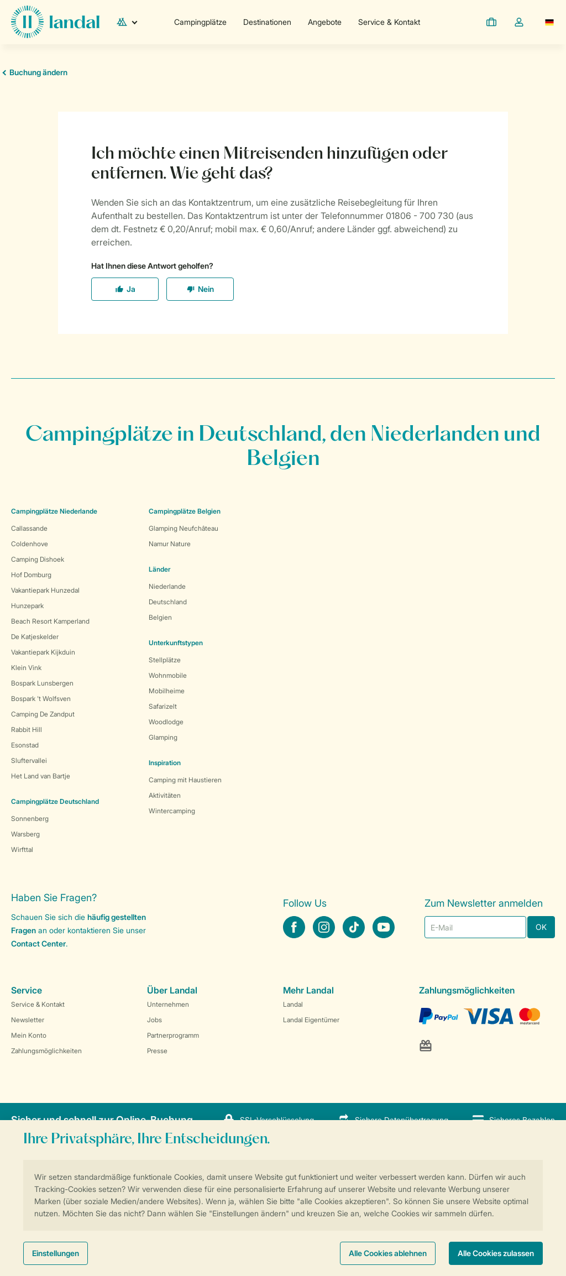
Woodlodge (166, 722)
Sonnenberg (30, 818)
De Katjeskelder (35, 636)
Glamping (163, 737)
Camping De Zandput (43, 714)
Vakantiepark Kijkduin (43, 652)
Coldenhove (29, 544)
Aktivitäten (165, 795)
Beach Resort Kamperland (50, 621)
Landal (293, 1004)
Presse (157, 1051)
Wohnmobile (168, 675)
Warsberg (25, 834)
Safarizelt (163, 706)
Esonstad (25, 745)
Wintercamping (172, 811)
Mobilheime (167, 691)
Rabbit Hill (26, 729)
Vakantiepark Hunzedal (45, 590)
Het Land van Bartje (40, 776)
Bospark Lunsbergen (42, 683)
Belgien (160, 617)
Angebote (325, 22)
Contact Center (38, 943)
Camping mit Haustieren (185, 780)
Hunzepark (27, 606)
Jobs (154, 1020)
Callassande (29, 528)
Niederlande (167, 586)
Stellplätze (165, 660)
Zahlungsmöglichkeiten (46, 1051)
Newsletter (27, 1020)
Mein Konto (28, 1035)
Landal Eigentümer (311, 1020)
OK (541, 927)
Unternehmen (168, 1004)
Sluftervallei (29, 760)
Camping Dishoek (37, 559)
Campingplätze (200, 22)
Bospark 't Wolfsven (41, 698)
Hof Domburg (31, 575)
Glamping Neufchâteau (183, 528)
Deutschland (168, 602)
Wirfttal (22, 849)
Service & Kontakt (389, 22)
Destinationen (267, 22)
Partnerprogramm (173, 1035)
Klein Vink (26, 667)
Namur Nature (170, 544)
